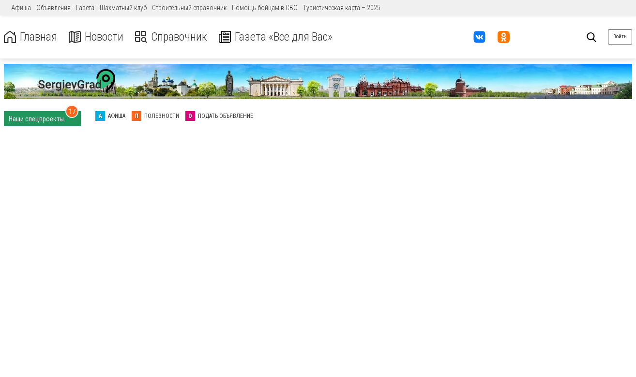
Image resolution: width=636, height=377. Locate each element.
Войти (620, 36)
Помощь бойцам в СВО (265, 8)
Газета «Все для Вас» (276, 37)
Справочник (171, 37)
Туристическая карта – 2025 (341, 8)
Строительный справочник (189, 8)
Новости (96, 37)
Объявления (53, 8)
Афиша (21, 8)
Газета (85, 8)
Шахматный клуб (123, 8)
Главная (30, 37)
